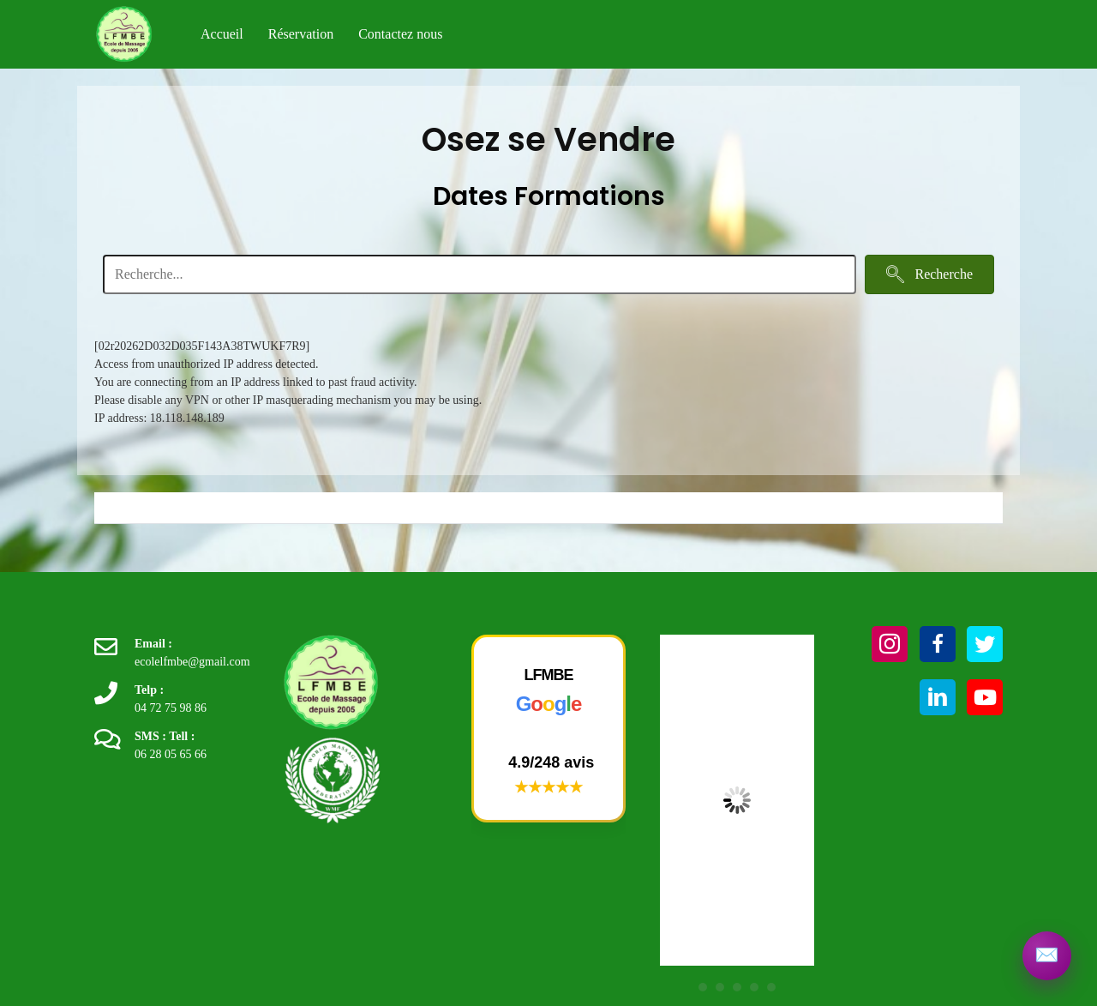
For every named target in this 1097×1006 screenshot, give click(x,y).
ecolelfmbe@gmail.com (192, 661)
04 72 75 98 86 (171, 708)
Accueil (222, 34)
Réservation (300, 34)
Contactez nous (400, 34)
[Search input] (479, 274)
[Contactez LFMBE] (1045, 954)
